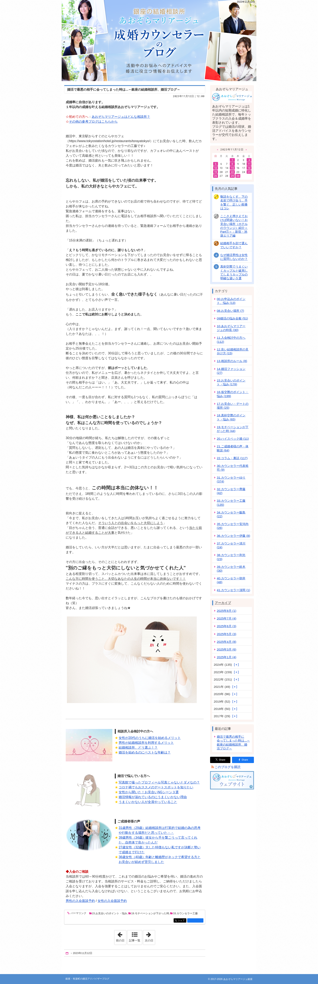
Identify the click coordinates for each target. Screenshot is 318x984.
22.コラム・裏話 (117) (232, 458)
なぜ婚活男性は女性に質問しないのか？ (234, 256)
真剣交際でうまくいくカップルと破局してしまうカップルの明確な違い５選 (234, 272)
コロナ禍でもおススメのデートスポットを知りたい (156, 787)
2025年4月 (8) (226, 641)
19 (215, 172)
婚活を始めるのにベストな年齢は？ (145, 752)
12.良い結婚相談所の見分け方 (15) (232, 351)
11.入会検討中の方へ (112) (231, 339)
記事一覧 (134, 940)
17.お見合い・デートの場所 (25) (232, 405)
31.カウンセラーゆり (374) (231, 479)
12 (215, 167)
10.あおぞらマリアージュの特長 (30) (231, 328)
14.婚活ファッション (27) (231, 370)
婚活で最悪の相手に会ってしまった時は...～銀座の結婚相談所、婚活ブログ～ (123, 89)
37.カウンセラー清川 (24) (231, 545)
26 (215, 175)
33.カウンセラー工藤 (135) (231, 502)
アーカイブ (223, 603)
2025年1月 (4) (226, 657)
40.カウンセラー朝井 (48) (231, 580)
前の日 (121, 936)
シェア (181, 920)
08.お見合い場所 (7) (230, 310)
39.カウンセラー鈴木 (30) (231, 568)
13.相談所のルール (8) (232, 361)
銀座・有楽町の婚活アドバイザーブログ (159, 40)
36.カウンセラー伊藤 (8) (233, 535)
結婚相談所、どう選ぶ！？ (138, 747)
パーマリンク (78, 913)
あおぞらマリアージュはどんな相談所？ (121, 116)
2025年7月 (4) (226, 618)
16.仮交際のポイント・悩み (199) (232, 394)
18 (249, 167)
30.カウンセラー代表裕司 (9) (232, 467)
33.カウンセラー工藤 (185, 913)
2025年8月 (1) (226, 610)
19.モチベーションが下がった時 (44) (232, 429)
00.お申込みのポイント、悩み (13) (231, 300)
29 (232, 175)
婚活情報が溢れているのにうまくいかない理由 (153, 797)
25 (249, 172)
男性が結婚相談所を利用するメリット (146, 742)
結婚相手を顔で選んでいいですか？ (234, 245)
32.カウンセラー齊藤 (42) (231, 491)
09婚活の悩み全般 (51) (232, 318)
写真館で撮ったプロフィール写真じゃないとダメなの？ (159, 782)
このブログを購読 (228, 767)
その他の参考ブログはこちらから (93, 121)
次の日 (150, 936)
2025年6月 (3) (226, 626)
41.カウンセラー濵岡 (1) (233, 590)
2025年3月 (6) (226, 649)
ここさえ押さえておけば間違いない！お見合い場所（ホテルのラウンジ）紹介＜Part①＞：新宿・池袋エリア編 (234, 225)
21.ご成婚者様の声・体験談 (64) (232, 448)
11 (249, 163)
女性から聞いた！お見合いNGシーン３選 (149, 792)
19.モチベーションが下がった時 (150, 913)
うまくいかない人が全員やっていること (148, 802)
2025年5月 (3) (226, 634)
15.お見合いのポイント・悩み (109, 913)
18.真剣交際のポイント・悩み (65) (231, 417)
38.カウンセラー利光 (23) (231, 557)
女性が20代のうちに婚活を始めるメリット (150, 738)
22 (232, 172)
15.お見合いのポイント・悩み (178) (231, 382)
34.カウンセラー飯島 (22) (231, 514)
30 (237, 175)
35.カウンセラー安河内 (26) (232, 526)
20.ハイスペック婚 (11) (233, 438)
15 (232, 167)
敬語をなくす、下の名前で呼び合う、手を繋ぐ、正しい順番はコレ (234, 202)
